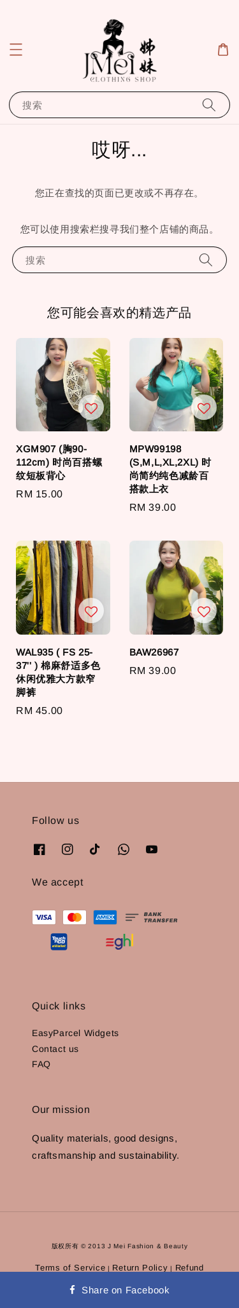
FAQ (41, 1064)
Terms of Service (70, 1267)
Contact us (55, 1049)
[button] (16, 50)
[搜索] (209, 104)
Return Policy (140, 1267)
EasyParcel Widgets (75, 1033)
